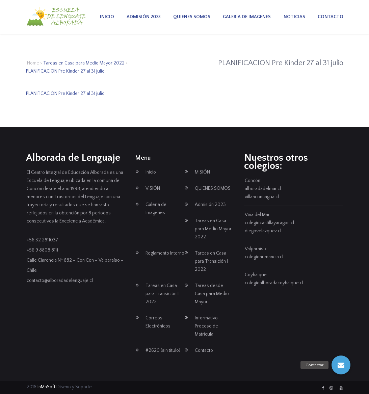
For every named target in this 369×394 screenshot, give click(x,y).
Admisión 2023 (144, 17)
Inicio (107, 17)
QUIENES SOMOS (191, 17)
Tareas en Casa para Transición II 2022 (163, 294)
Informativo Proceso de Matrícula (206, 326)
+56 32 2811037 (42, 240)
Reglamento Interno (165, 253)
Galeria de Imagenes (247, 17)
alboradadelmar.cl (263, 188)
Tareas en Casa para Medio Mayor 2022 (84, 63)
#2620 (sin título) (163, 350)
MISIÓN (202, 172)
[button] (341, 365)
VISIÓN (153, 188)
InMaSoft (46, 387)
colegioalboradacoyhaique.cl (274, 283)
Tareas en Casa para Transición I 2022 (211, 261)
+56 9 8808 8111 (42, 250)
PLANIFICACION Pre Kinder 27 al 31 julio (65, 93)
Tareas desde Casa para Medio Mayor (212, 294)
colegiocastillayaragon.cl (269, 223)
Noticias (294, 17)
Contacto (330, 17)
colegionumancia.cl (264, 257)
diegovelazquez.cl (263, 231)
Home (33, 63)
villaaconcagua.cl (262, 197)
